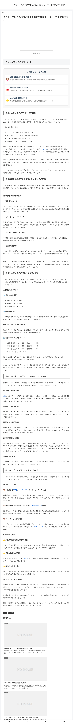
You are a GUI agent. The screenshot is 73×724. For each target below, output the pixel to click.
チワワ (15, 490)
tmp (5, 612)
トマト (45, 149)
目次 (34, 53)
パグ (4, 396)
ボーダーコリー (37, 506)
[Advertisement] (36, 36)
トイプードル (23, 490)
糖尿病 (26, 558)
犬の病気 (10, 612)
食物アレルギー (39, 527)
